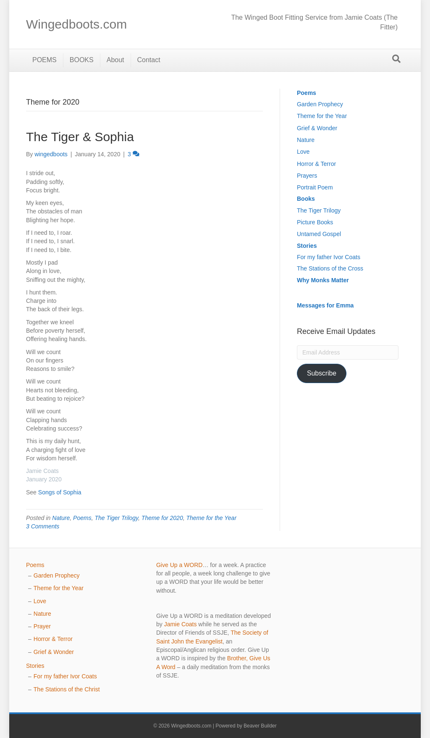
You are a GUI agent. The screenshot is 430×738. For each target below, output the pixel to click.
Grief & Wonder (317, 128)
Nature (61, 518)
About (115, 59)
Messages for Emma (325, 305)
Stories (307, 245)
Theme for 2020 (162, 518)
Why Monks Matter (323, 280)
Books (306, 198)
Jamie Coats (180, 624)
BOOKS (82, 59)
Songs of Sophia (59, 492)
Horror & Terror (316, 163)
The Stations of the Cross (330, 268)
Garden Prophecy (320, 104)
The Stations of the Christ (67, 689)
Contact (148, 59)
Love (303, 151)
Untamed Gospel (319, 234)
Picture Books (315, 222)
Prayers (307, 175)
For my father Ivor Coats (328, 257)
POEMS (44, 59)
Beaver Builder (260, 726)
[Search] (396, 58)
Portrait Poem (315, 187)
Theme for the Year (211, 518)
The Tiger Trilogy (116, 518)
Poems (82, 518)
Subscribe (321, 373)
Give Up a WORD (179, 565)
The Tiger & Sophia (80, 137)
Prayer (42, 626)
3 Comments (42, 526)
